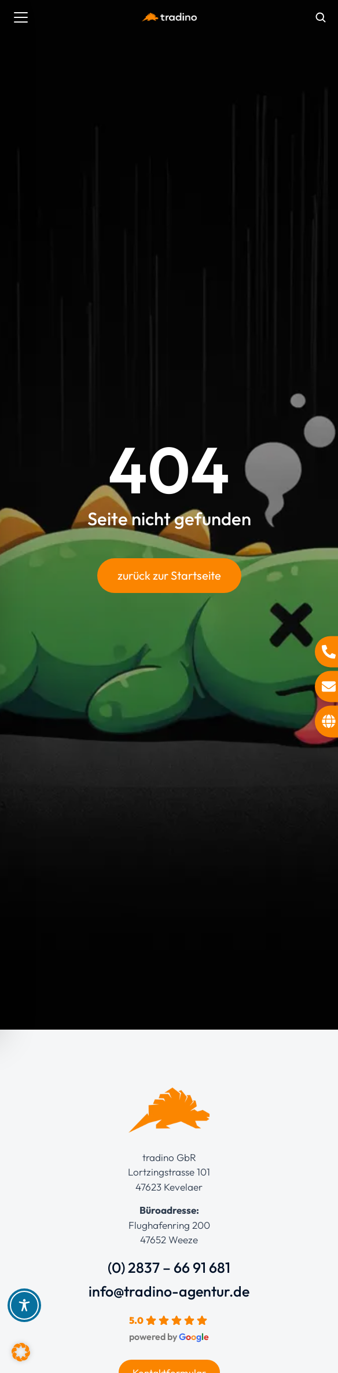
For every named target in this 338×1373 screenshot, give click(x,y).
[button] (21, 1352)
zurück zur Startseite (169, 575)
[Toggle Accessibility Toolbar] (24, 1305)
